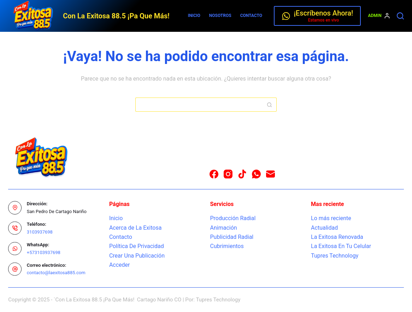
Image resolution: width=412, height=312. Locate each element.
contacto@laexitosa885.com (56, 272)
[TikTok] (242, 174)
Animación (223, 227)
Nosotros (220, 15)
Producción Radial (232, 218)
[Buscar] (400, 15)
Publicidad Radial (231, 237)
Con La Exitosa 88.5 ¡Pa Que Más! (116, 16)
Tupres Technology (334, 255)
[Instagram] (228, 174)
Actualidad (324, 227)
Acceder (119, 264)
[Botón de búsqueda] (270, 105)
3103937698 (40, 232)
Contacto (251, 15)
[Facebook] (214, 174)
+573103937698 (43, 252)
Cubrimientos (226, 246)
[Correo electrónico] (270, 174)
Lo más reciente (331, 218)
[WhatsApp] (256, 174)
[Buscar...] (199, 105)
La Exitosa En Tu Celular (341, 246)
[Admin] (378, 15)
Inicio (194, 15)
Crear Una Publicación (137, 255)
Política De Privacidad (136, 246)
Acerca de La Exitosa (135, 227)
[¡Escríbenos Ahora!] (317, 16)
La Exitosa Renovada (337, 237)
